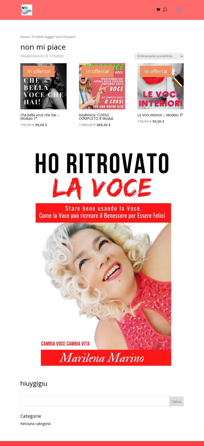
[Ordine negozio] (159, 56)
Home (24, 36)
